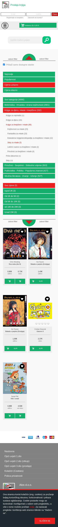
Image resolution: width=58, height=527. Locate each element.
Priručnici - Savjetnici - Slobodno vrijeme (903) (25, 165)
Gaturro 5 (40, 331)
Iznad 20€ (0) (10, 212)
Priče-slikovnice (13, 156)
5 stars (23, 256)
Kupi (6, 281)
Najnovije (8, 74)
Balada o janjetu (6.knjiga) (40, 264)
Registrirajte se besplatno (15, 17)
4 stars (20, 256)
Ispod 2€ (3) (10, 191)
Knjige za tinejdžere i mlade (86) (18, 125)
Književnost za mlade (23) (17, 129)
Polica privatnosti (13, 476)
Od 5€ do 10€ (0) (12, 201)
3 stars (17, 256)
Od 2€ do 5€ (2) (11, 196)
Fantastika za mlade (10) (17, 134)
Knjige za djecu (14, 120)
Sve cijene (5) (10, 185)
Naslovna (9, 451)
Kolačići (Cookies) (13, 471)
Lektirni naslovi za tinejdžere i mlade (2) (23, 147)
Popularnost (10, 79)
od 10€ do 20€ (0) (12, 207)
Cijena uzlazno (11, 85)
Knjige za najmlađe (15, 115)
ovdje (31, 507)
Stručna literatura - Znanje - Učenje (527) (23, 176)
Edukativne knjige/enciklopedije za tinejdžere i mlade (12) (30, 138)
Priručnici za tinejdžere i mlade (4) (20, 151)
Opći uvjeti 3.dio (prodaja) (18, 466)
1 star (11, 256)
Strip (9, 160)
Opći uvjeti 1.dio (12, 456)
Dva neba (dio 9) (15, 264)
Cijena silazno (10, 90)
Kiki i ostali (15, 398)
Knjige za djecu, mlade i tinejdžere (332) (22, 110)
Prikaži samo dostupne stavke (20, 65)
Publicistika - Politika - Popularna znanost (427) (26, 170)
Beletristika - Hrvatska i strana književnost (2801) (27, 105)
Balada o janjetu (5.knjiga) (14, 331)
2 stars (14, 256)
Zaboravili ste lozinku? (35, 17)
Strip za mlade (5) (14, 142)
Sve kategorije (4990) (14, 99)
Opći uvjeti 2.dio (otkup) (16, 461)
